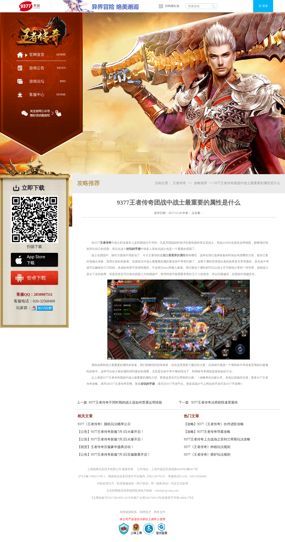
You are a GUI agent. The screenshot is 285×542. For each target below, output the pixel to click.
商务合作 (159, 512)
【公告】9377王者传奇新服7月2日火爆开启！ (110, 439)
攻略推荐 (200, 183)
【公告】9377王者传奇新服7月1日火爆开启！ (110, 432)
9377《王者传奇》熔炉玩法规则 (207, 454)
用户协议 (142, 483)
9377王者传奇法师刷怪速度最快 (214, 402)
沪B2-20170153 (156, 476)
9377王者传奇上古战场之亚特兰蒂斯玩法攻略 (217, 439)
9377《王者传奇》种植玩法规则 (207, 447)
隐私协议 (162, 483)
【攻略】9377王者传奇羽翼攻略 (207, 432)
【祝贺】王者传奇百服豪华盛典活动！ (105, 447)
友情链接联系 (128, 512)
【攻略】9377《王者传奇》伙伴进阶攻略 (214, 424)
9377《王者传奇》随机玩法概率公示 (104, 424)
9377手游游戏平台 (31, 6)
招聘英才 (145, 512)
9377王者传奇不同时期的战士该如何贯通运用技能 (125, 402)
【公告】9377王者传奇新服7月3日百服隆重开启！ (114, 454)
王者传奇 (179, 183)
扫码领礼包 (172, 6)
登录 (261, 6)
